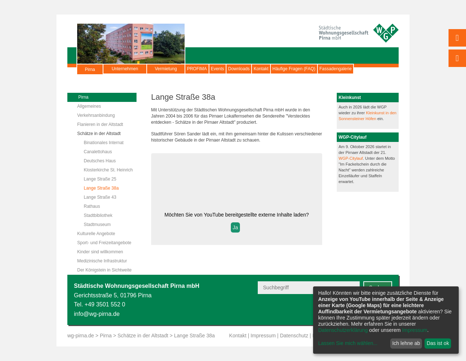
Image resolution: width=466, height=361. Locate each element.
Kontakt (300, 68)
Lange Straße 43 (100, 197)
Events (234, 68)
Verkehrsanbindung (96, 115)
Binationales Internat (103, 142)
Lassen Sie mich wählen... (348, 343)
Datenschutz (294, 335)
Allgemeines (89, 106)
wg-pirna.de (80, 335)
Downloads (267, 68)
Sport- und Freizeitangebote (104, 242)
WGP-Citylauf (351, 158)
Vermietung (166, 68)
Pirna (90, 72)
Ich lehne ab (406, 343)
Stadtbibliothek (98, 215)
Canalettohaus (98, 151)
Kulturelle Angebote (96, 233)
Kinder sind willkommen (100, 251)
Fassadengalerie (127, 77)
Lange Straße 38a (101, 188)
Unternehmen (125, 68)
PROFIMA (203, 68)
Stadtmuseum (97, 224)
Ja (235, 227)
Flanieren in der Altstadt (100, 124)
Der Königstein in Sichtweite (104, 270)
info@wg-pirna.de (97, 314)
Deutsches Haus (100, 160)
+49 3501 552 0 (104, 304)
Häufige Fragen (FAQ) (344, 68)
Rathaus (92, 206)
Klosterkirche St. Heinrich (108, 169)
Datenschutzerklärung (343, 330)
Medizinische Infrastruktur (102, 260)
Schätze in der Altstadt (99, 133)
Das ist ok (438, 343)
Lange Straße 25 (100, 179)
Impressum (263, 335)
